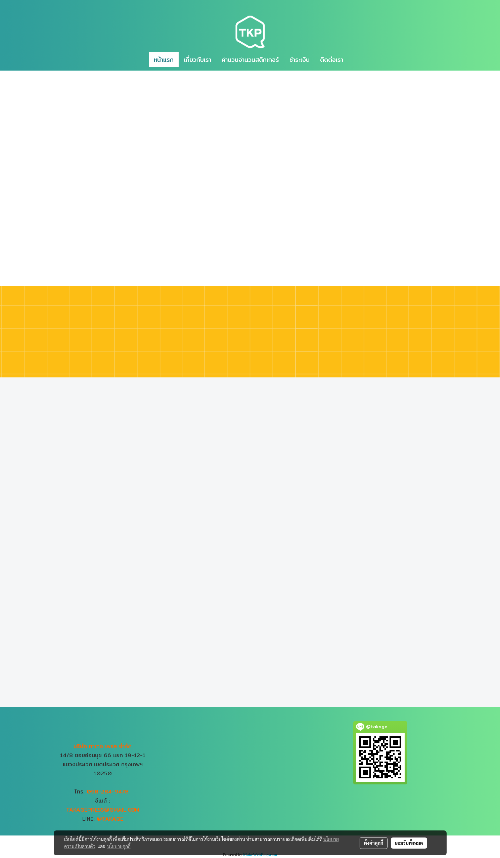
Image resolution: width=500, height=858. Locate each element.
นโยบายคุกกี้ (119, 846)
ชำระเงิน (299, 60)
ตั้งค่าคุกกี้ (373, 843)
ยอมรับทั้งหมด (409, 843)
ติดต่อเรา (331, 60)
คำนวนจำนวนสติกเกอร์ (250, 60)
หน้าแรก (164, 60)
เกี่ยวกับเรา (197, 60)
